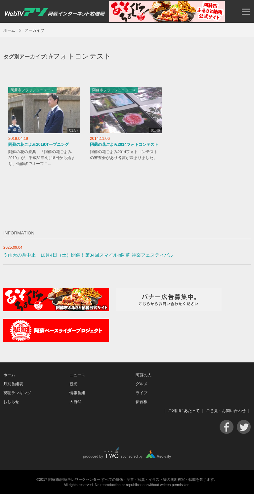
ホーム (9, 30)
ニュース (77, 375)
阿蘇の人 (143, 375)
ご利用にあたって (184, 410)
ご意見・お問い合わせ (226, 410)
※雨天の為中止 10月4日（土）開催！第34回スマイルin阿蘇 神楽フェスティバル (88, 255)
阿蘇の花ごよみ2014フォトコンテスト (124, 144)
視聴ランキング (17, 393)
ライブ (142, 393)
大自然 (75, 401)
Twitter (244, 427)
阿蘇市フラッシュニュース (32, 90)
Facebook (226, 427)
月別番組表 (13, 384)
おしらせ (11, 401)
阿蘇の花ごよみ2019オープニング (38, 144)
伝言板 (142, 401)
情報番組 (77, 393)
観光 (73, 384)
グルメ (142, 384)
